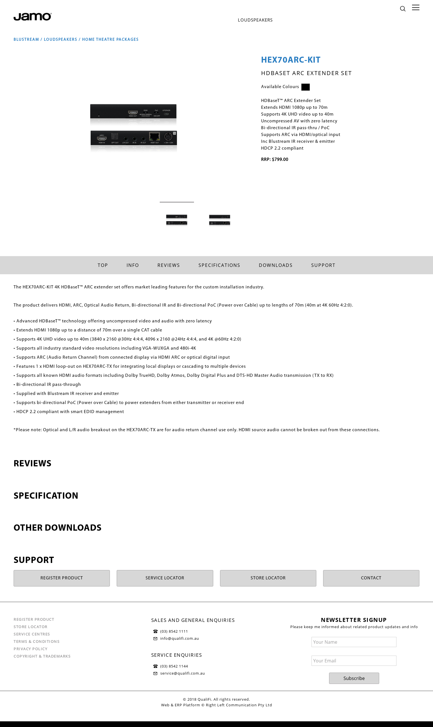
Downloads (276, 265)
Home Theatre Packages (110, 40)
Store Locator (31, 626)
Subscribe (354, 678)
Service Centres (32, 634)
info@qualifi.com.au (179, 638)
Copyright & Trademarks (42, 656)
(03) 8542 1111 (174, 631)
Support (323, 265)
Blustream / (29, 40)
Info (133, 265)
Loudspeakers (255, 20)
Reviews (168, 265)
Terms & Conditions (36, 641)
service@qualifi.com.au (182, 673)
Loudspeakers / (63, 40)
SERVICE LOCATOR (165, 578)
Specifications (219, 265)
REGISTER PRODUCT (61, 578)
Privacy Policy (30, 648)
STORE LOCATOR (268, 578)
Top (103, 265)
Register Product (34, 619)
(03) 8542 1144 (174, 666)
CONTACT (371, 578)
